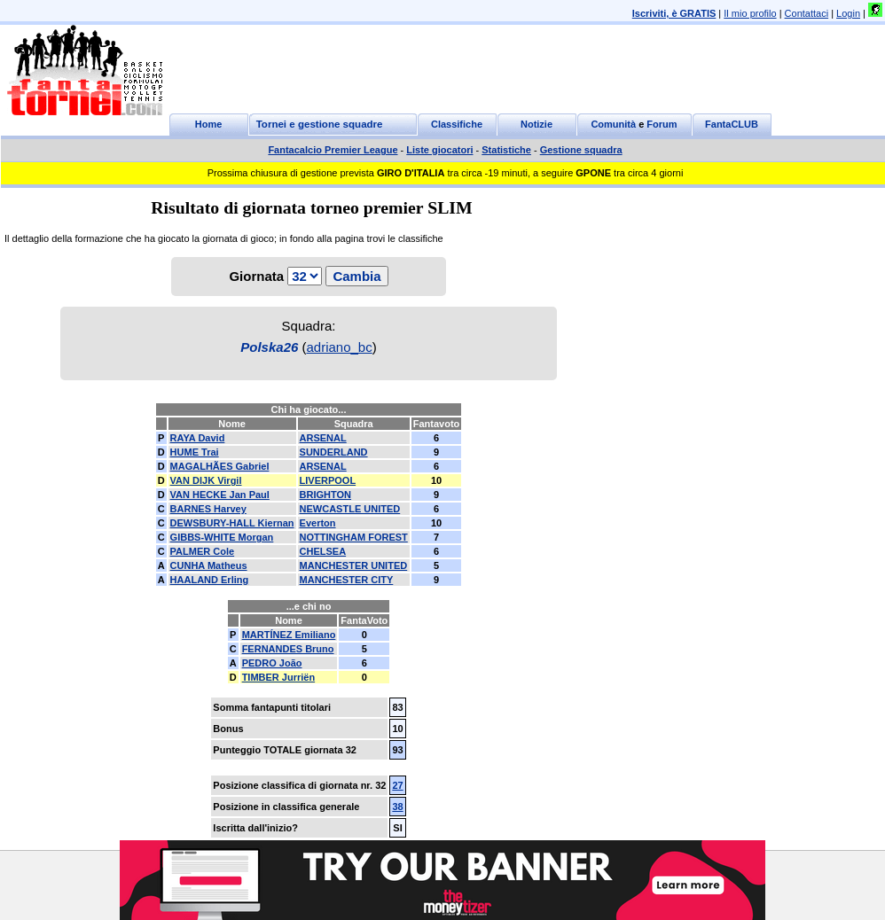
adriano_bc (339, 347)
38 (397, 806)
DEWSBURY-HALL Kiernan (232, 523)
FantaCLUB (731, 124)
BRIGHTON (325, 494)
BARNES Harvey (208, 508)
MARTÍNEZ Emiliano (289, 634)
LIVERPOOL (328, 480)
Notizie (536, 124)
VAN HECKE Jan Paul (220, 494)
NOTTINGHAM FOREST (354, 537)
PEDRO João (272, 663)
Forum (661, 124)
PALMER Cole (202, 551)
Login (848, 13)
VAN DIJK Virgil (206, 480)
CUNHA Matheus (208, 565)
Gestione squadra (581, 149)
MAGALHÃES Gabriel (220, 466)
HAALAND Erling (209, 579)
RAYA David (197, 438)
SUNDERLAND (334, 452)
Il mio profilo (750, 13)
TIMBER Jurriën (279, 677)
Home (209, 124)
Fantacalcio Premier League (332, 149)
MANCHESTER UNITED (354, 565)
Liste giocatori (439, 149)
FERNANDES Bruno (288, 648)
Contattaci (807, 13)
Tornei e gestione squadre (319, 124)
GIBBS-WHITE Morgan (222, 537)
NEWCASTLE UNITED (350, 508)
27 (397, 785)
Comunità (613, 124)
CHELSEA (323, 551)
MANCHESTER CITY (347, 579)
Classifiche (456, 124)
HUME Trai (194, 452)
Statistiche (506, 149)
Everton (318, 523)
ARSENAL (323, 438)
